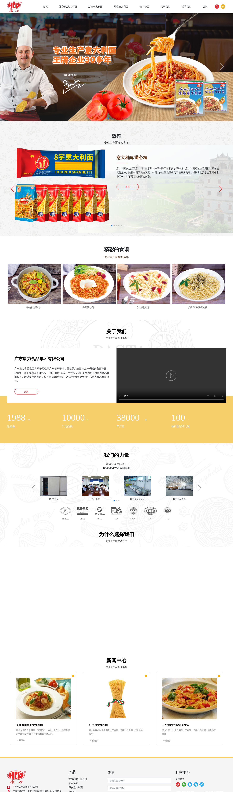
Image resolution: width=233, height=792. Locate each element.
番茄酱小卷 (88, 307)
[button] (108, 118)
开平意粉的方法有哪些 (175, 725)
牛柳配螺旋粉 (33, 307)
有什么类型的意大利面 (29, 725)
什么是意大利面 (98, 725)
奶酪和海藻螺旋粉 (197, 307)
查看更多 (21, 740)
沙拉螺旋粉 (143, 307)
